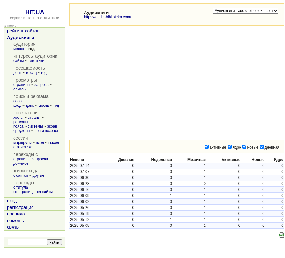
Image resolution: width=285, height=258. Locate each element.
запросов (40, 159)
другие (38, 175)
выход (53, 142)
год (44, 73)
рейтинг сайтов (23, 30)
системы (35, 126)
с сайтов (20, 175)
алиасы (20, 89)
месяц (18, 49)
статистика (22, 147)
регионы (20, 122)
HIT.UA (34, 12)
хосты (18, 117)
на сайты (45, 192)
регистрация (20, 207)
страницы (21, 85)
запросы (41, 85)
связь (13, 227)
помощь (15, 220)
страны (34, 117)
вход (17, 105)
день (17, 73)
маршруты (22, 142)
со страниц (23, 192)
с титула (20, 187)
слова (18, 101)
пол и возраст (46, 131)
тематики (36, 61)
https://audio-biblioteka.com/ (107, 17)
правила (16, 213)
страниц (20, 159)
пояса (18, 126)
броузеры (21, 131)
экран (52, 126)
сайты (18, 61)
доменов (20, 163)
